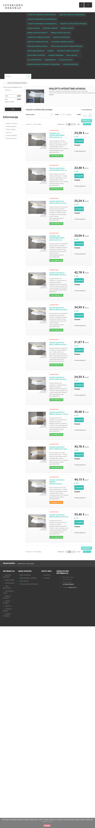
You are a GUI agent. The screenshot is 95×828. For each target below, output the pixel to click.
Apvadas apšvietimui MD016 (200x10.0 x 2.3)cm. (58, 408)
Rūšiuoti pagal (30, 110)
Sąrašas (90, 110)
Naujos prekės (9, 575)
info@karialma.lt (72, 583)
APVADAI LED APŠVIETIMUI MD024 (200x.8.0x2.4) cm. (56, 131)
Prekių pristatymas (11, 122)
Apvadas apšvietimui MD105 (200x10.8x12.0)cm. (58, 511)
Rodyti (57, 110)
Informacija (10, 112)
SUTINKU (47, 825)
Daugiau (51, 90)
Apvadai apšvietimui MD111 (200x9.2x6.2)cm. (58, 339)
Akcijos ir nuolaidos (11, 119)
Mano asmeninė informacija (29, 579)
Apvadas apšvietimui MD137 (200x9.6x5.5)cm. (58, 374)
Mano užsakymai (25, 570)
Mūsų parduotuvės (11, 134)
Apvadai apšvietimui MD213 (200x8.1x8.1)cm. (58, 197)
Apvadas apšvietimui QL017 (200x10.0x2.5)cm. (58, 443)
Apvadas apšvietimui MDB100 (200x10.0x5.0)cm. (57, 477)
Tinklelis (85, 110)
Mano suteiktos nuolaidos (28, 573)
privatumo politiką (47, 821)
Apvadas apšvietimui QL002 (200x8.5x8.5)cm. (58, 269)
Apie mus (9, 128)
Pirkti (13, 104)
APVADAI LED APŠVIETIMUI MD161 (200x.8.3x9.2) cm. (56, 233)
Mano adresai (24, 576)
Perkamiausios (10, 578)
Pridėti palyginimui (80, 146)
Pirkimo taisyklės (11, 125)
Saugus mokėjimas (11, 131)
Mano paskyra (25, 567)
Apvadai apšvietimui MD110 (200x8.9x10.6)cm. (58, 304)
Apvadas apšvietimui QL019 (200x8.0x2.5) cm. (58, 164)
